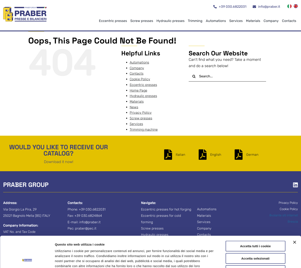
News (134, 107)
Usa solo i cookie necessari (255, 241)
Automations (139, 62)
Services (136, 124)
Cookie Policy (127, 242)
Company (137, 68)
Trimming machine (144, 129)
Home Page (138, 90)
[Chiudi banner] (294, 213)
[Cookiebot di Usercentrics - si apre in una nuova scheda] (27, 260)
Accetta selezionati (255, 229)
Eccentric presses (143, 85)
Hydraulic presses (143, 96)
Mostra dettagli (220, 260)
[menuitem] (289, 6)
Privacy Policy (101, 242)
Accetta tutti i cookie (255, 217)
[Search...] (227, 76)
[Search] (194, 76)
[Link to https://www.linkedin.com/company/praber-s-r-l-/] (295, 185)
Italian (180, 155)
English (215, 155)
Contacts (136, 73)
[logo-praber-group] (25, 8)
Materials (137, 101)
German (252, 155)
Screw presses (141, 118)
